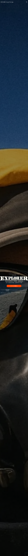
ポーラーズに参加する (14, 285)
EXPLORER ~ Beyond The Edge (7, 2)
